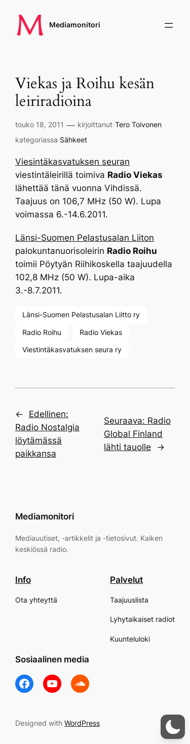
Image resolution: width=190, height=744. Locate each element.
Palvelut (126, 580)
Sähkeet (73, 139)
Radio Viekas (101, 332)
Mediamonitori (74, 24)
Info (23, 580)
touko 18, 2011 (39, 124)
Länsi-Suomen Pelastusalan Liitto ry (81, 314)
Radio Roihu (41, 332)
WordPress (82, 723)
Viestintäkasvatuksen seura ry (72, 349)
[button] (173, 727)
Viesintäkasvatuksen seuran (72, 162)
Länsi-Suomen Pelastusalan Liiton (84, 238)
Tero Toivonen (138, 124)
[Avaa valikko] (169, 25)
